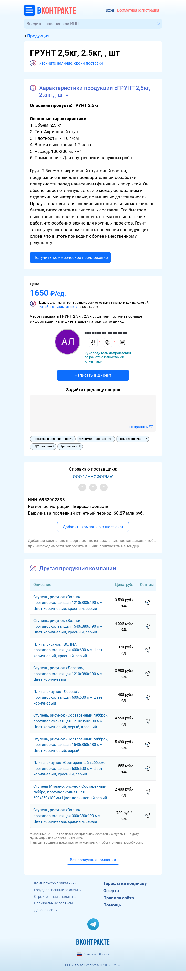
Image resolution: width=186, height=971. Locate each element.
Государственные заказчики (58, 890)
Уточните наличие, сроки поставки (71, 63)
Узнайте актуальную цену (58, 307)
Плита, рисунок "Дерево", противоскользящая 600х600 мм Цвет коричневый (67, 697)
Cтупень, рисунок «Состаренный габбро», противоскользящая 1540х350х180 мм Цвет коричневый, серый (70, 745)
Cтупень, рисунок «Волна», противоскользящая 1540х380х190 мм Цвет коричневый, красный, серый (67, 626)
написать (147, 603)
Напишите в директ (44, 842)
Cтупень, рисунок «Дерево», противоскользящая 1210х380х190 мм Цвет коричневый (67, 674)
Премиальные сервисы (53, 903)
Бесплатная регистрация (138, 10)
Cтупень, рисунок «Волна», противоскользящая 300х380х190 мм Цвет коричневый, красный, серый (66, 816)
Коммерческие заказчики (55, 883)
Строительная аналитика (55, 896)
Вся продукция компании (93, 860)
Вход (110, 10)
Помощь (112, 905)
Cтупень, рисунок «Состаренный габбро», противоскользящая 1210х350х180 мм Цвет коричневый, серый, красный (70, 721)
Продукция (38, 35)
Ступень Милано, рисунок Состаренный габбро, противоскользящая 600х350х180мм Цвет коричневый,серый (70, 792)
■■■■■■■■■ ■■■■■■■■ (105, 332)
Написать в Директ (93, 375)
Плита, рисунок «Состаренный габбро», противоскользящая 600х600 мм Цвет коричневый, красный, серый (69, 768)
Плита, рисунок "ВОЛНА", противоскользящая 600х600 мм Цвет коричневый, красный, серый (67, 650)
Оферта (111, 890)
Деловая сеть (45, 910)
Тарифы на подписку (125, 883)
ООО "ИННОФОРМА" (93, 476)
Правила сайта (118, 897)
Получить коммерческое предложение (70, 257)
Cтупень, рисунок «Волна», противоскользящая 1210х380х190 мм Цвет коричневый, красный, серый (67, 603)
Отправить (138, 427)
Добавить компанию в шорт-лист (93, 527)
